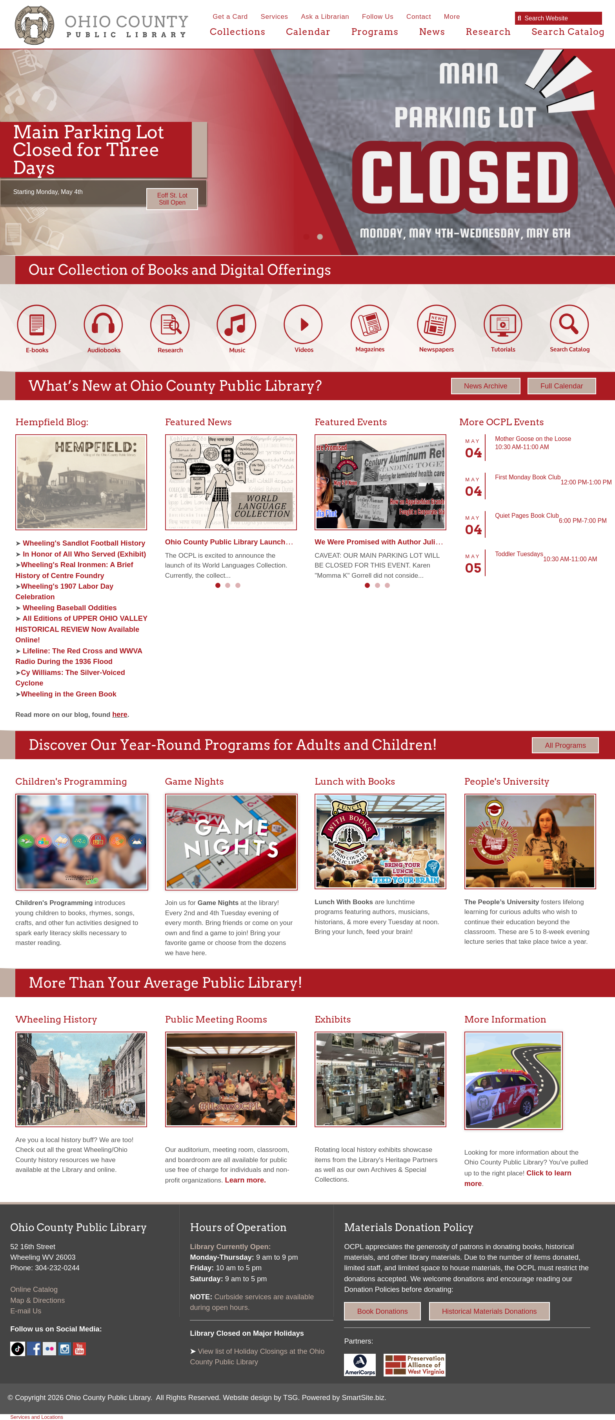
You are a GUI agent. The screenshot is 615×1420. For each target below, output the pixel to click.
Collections (238, 31)
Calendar (308, 31)
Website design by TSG (260, 1397)
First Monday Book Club (527, 477)
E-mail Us (25, 1311)
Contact (418, 16)
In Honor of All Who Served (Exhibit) (83, 554)
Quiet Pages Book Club (527, 515)
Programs (374, 31)
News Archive (486, 386)
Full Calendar (561, 386)
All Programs (565, 745)
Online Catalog (34, 1289)
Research (488, 31)
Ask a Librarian (325, 16)
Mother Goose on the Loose (533, 438)
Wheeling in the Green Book (68, 694)
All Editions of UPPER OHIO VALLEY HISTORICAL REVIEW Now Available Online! (81, 629)
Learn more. (245, 1180)
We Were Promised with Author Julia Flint (385, 542)
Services (274, 16)
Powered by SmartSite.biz (343, 1397)
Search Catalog (568, 31)
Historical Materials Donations (489, 1311)
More (452, 16)
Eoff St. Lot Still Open (172, 199)
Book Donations (382, 1311)
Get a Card (230, 16)
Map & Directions (37, 1300)
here (119, 714)
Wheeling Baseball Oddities (70, 608)
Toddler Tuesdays (519, 554)
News (432, 31)
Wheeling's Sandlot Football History (83, 543)
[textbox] (559, 19)
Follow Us (377, 16)
